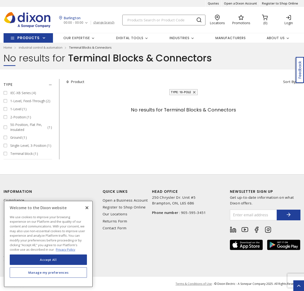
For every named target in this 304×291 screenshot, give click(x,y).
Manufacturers (230, 38)
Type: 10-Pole (181, 92)
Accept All (48, 260)
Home (8, 47)
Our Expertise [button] (76, 38)
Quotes (213, 3)
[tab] (28, 85)
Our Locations (115, 214)
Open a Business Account (125, 200)
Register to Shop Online (280, 3)
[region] (48, 244)
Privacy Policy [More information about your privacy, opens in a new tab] (65, 249)
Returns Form (115, 221)
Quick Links (115, 191)
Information (18, 191)
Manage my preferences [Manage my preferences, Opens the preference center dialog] (48, 272)
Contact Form (115, 228)
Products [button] (28, 37)
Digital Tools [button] (129, 38)
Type (8, 84)
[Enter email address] (253, 215)
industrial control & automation (40, 47)
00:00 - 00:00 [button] (73, 23)
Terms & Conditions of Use (194, 284)
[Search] (163, 20)
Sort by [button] (289, 81)
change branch (103, 22)
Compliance (14, 200)
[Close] (87, 208)
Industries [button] (180, 38)
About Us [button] (276, 38)
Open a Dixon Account (240, 3)
